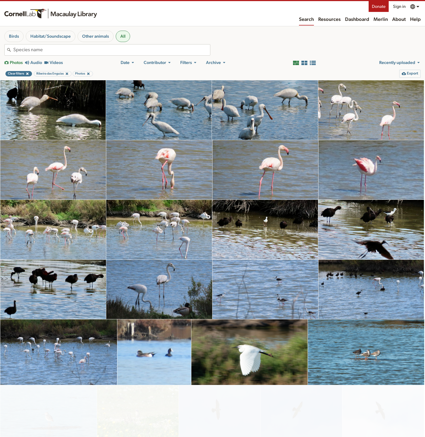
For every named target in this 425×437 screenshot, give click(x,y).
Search (306, 19)
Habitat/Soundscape (50, 36)
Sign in (399, 6)
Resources (329, 19)
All (122, 36)
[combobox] (111, 49)
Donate (378, 6)
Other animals (95, 36)
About (399, 19)
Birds (14, 36)
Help (415, 19)
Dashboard (357, 19)
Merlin (381, 19)
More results (212, 428)
